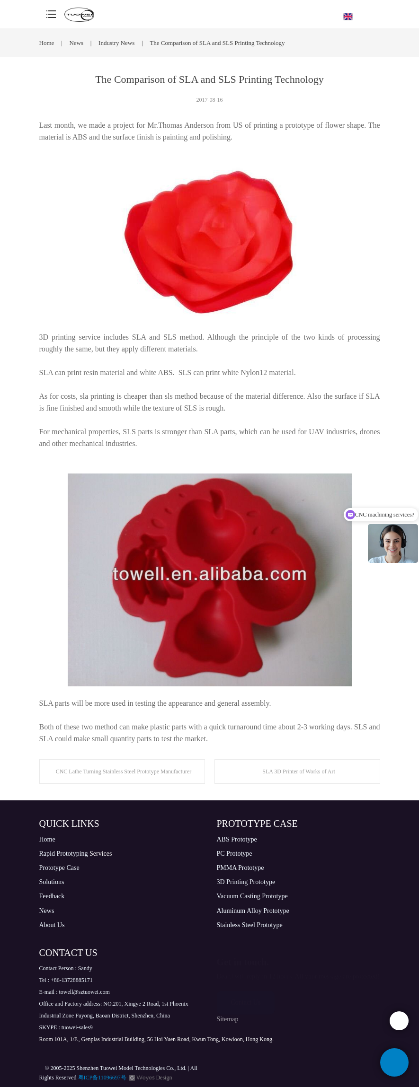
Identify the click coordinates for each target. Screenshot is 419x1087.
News (77, 42)
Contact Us (246, 997)
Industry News (117, 42)
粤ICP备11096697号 (102, 1077)
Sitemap (228, 1019)
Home (46, 42)
